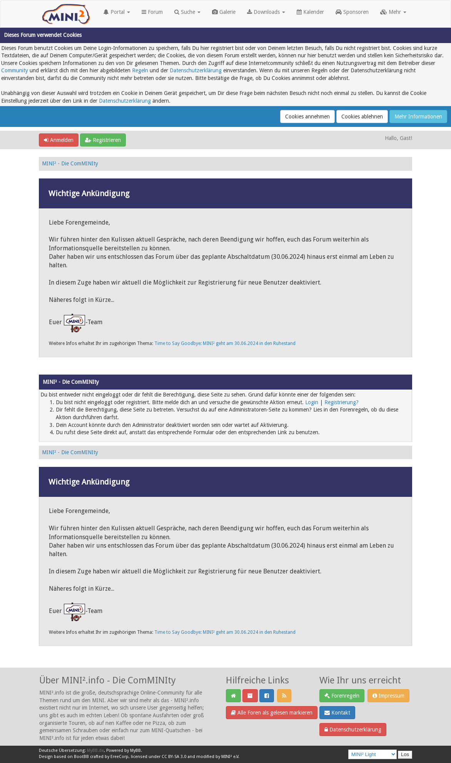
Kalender (310, 12)
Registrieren (103, 140)
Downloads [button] (266, 12)
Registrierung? (341, 402)
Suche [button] (187, 12)
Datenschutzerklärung (196, 70)
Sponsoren (352, 12)
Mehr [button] (393, 12)
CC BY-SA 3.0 (174, 756)
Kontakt (337, 713)
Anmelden (58, 140)
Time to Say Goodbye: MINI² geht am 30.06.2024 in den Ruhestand (225, 343)
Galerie (224, 12)
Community (14, 70)
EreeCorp (119, 756)
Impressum (388, 696)
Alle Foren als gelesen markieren (271, 713)
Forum (152, 12)
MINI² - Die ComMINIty (70, 163)
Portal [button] (117, 12)
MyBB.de (95, 750)
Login (311, 402)
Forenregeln (341, 696)
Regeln (140, 70)
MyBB (135, 750)
